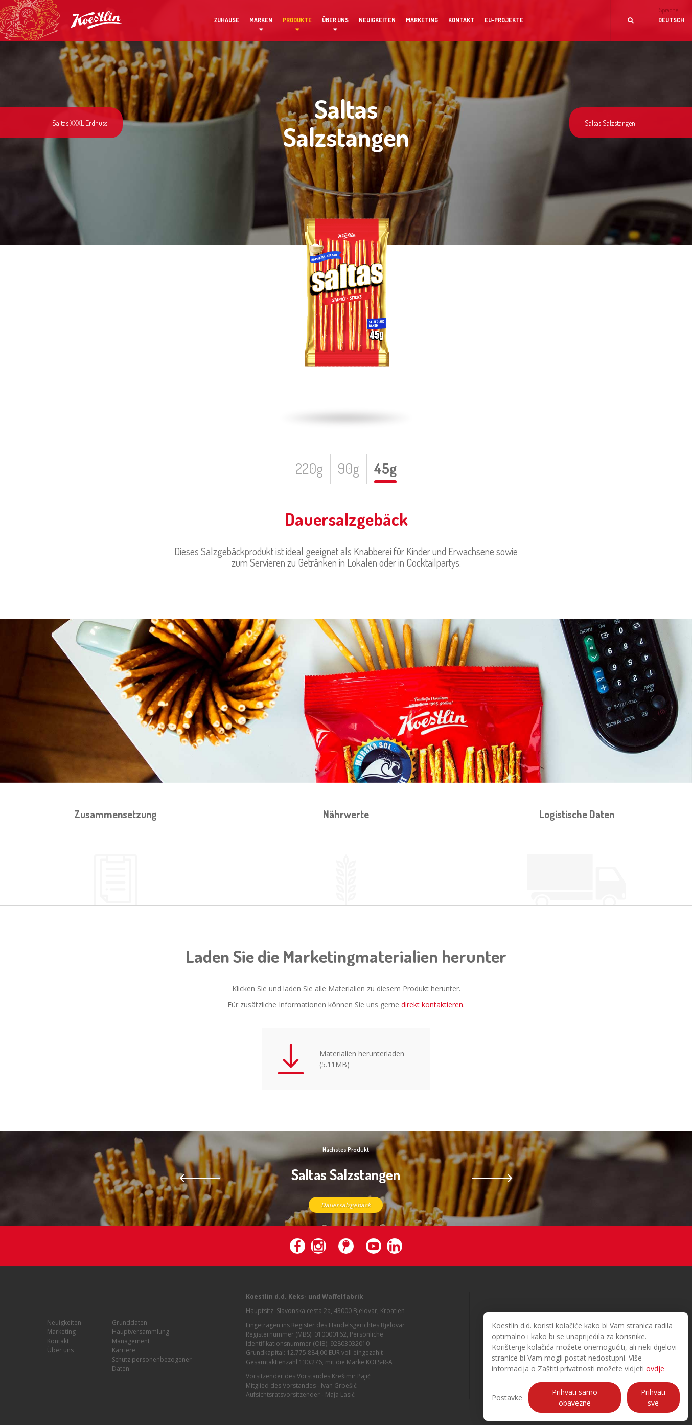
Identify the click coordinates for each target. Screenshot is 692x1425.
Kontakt (461, 20)
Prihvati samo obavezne (574, 1397)
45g (385, 468)
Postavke (507, 1398)
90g (348, 468)
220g (309, 468)
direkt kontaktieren (432, 1004)
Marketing (422, 20)
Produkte (297, 20)
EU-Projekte (504, 20)
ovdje (655, 1368)
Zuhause (226, 20)
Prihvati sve (653, 1397)
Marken (260, 20)
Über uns (335, 20)
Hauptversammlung (140, 1340)
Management (131, 1349)
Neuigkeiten (377, 20)
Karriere (123, 1358)
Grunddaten (129, 1330)
